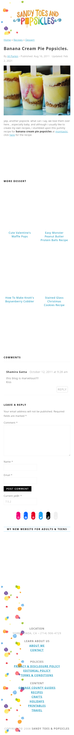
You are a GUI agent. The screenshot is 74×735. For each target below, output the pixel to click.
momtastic (61, 131)
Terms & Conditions (37, 675)
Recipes (18, 40)
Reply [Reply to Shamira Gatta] (62, 389)
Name (8, 461)
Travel (37, 710)
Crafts (37, 696)
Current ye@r (13, 495)
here (12, 135)
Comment (11, 422)
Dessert (30, 40)
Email (8, 475)
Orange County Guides (37, 687)
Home (7, 40)
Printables (37, 705)
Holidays (37, 701)
